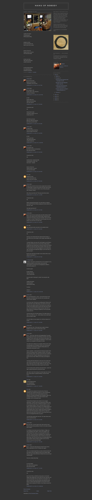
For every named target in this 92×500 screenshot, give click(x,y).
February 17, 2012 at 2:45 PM (34, 322)
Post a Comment (27, 489)
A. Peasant (29, 259)
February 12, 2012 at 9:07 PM (34, 85)
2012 (56, 74)
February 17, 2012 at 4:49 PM (34, 376)
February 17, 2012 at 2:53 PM (34, 330)
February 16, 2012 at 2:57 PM (34, 209)
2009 (56, 98)
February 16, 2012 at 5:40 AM (34, 181)
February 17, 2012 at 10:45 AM (35, 291)
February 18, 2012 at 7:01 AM (34, 441)
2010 (56, 96)
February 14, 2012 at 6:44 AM (34, 123)
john (27, 174)
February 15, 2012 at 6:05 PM (34, 152)
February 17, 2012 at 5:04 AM (34, 229)
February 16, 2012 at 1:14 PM (34, 194)
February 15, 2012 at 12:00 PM (35, 142)
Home (38, 491)
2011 (56, 94)
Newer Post (26, 491)
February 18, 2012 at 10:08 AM (35, 486)
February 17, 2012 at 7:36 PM (34, 386)
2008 (56, 99)
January (57, 92)
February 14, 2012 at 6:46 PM (34, 133)
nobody (28, 78)
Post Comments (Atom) (33, 493)
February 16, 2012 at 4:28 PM (34, 222)
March (57, 76)
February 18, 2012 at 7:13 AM (34, 468)
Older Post (49, 491)
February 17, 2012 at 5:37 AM (34, 256)
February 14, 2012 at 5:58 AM (34, 104)
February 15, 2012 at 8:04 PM (34, 171)
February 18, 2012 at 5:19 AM (34, 419)
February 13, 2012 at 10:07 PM (35, 94)
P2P (27, 379)
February (58, 78)
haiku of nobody (46, 6)
